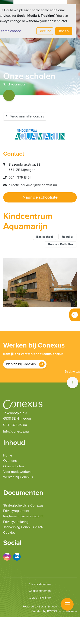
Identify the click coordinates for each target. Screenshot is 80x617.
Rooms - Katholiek (60, 244)
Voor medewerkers (17, 472)
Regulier (67, 237)
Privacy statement (40, 584)
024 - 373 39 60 (15, 425)
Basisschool (44, 237)
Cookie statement (40, 591)
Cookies (9, 532)
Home (7, 455)
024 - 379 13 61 (20, 177)
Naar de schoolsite (40, 197)
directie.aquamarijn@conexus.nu (33, 185)
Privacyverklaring (16, 522)
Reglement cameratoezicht (23, 516)
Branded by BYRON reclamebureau (54, 611)
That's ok (63, 31)
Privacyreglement (16, 511)
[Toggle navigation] (67, 604)
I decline (44, 31)
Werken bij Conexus (21, 364)
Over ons (10, 461)
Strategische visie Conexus (23, 505)
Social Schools (48, 606)
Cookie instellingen (40, 597)
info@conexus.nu (16, 431)
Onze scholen (13, 466)
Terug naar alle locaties (25, 116)
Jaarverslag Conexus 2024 (23, 527)
